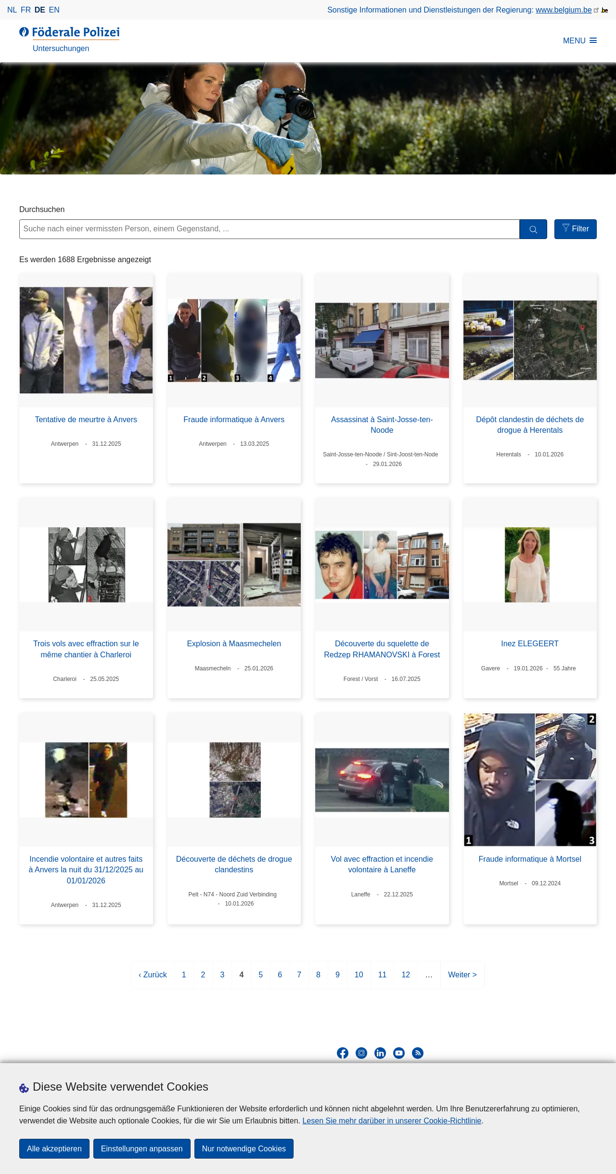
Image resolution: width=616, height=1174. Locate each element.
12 (405, 978)
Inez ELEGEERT (530, 644)
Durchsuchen (41, 209)
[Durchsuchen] (533, 229)
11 (382, 978)
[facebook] (342, 1053)
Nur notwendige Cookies (244, 1149)
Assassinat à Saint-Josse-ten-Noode (382, 424)
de (40, 10)
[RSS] (418, 1053)
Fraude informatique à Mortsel (530, 859)
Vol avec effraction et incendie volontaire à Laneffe (382, 864)
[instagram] (361, 1053)
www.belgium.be (564, 10)
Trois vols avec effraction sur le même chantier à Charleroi (86, 649)
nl (12, 10)
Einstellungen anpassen (142, 1149)
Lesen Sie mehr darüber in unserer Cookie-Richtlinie (391, 1121)
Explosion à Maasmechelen (234, 644)
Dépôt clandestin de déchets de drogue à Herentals (530, 424)
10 (359, 978)
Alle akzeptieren (54, 1149)
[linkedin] (380, 1053)
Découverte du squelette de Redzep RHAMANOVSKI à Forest (382, 649)
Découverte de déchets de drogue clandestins (234, 864)
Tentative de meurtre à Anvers (86, 419)
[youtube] (399, 1053)
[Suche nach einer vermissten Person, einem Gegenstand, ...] (269, 229)
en (54, 10)
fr (26, 10)
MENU (580, 41)
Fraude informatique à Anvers (233, 419)
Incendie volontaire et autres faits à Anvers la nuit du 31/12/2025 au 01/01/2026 (86, 870)
